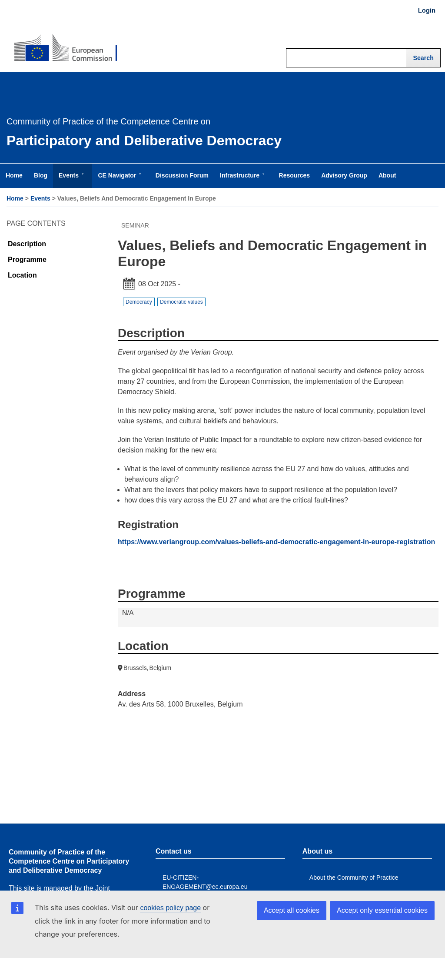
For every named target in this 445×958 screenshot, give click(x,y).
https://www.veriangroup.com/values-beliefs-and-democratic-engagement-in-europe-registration (276, 542)
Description (27, 244)
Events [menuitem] (70, 180)
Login (426, 10)
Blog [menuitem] (40, 175)
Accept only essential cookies (382, 910)
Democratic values (181, 302)
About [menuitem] (387, 175)
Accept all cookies (291, 910)
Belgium (160, 667)
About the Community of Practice (354, 877)
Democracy (139, 302)
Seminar (135, 225)
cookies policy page (170, 907)
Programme (27, 259)
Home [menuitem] (14, 175)
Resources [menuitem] (294, 175)
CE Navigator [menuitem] (118, 180)
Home (15, 198)
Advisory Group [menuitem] (344, 175)
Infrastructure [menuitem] (241, 180)
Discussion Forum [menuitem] (182, 175)
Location (22, 275)
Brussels (135, 667)
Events (40, 198)
